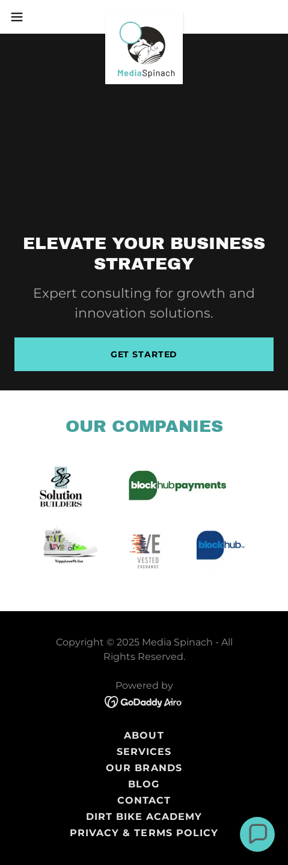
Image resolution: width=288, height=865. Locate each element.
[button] (25, 17)
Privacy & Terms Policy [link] (144, 833)
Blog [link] (143, 784)
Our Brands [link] (144, 768)
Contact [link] (144, 800)
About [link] (144, 735)
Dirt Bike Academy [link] (144, 816)
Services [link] (144, 751)
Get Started (144, 354)
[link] (144, 17)
